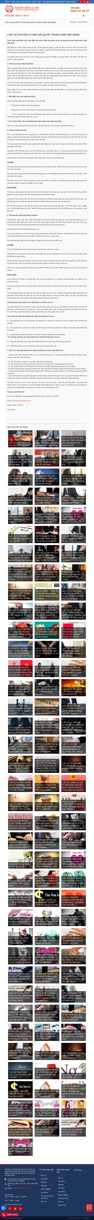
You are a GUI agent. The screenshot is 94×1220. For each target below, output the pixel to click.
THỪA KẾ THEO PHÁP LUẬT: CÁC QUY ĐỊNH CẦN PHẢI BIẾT (20, 1074)
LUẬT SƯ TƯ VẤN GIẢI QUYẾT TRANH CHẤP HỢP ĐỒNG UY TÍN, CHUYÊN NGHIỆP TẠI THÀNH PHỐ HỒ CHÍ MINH (73, 727)
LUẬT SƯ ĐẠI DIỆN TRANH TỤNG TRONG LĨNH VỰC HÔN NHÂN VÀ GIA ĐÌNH (46, 1113)
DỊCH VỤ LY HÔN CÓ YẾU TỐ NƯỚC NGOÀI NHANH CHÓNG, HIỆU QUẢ (72, 940)
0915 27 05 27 (80, 10)
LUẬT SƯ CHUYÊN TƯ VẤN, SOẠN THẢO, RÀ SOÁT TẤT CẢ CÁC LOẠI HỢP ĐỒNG (20, 1132)
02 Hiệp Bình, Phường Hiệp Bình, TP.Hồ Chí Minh (59, 1)
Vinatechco (86, 1218)
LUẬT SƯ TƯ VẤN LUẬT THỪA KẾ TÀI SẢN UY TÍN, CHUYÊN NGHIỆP (19, 1093)
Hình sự (61, 1202)
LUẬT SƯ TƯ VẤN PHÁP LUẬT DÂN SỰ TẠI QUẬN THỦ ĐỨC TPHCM (72, 691)
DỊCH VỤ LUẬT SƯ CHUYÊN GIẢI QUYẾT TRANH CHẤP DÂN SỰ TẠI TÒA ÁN (47, 921)
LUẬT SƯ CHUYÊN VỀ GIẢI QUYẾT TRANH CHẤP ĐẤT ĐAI (20, 1151)
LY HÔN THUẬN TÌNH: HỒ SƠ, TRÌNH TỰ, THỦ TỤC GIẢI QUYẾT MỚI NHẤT (72, 959)
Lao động (61, 1191)
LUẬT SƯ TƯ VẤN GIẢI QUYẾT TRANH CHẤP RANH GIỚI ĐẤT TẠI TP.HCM (20, 500)
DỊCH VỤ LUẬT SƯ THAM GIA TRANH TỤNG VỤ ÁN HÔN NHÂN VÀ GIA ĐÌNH (45, 538)
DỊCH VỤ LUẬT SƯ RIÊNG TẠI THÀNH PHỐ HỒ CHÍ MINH (19, 519)
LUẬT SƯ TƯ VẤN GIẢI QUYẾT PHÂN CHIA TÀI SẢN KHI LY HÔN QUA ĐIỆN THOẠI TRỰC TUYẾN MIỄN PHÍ (73, 1091)
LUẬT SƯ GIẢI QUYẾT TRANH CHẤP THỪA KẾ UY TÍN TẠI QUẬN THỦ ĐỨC (46, 806)
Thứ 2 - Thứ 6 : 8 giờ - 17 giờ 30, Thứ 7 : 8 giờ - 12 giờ (23, 1)
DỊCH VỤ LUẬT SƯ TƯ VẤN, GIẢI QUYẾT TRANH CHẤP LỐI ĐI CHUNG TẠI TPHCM (20, 959)
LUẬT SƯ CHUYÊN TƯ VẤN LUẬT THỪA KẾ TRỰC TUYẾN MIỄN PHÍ (73, 1055)
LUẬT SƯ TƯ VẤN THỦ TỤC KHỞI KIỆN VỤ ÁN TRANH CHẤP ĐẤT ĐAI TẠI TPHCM (20, 557)
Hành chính (62, 1205)
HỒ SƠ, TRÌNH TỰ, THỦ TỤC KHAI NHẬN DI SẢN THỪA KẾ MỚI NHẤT (72, 1017)
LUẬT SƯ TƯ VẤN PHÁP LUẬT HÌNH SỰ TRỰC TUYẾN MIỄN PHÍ (19, 940)
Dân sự (43, 1175)
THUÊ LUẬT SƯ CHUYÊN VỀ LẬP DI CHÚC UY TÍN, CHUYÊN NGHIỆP (72, 1132)
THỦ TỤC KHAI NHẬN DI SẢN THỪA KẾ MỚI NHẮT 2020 (72, 844)
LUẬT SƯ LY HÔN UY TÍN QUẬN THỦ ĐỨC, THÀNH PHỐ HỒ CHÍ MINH (45, 787)
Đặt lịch (89, 1210)
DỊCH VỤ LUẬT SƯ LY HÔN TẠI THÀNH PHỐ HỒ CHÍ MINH (20, 883)
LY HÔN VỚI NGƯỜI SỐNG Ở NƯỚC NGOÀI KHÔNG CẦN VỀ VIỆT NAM (46, 462)
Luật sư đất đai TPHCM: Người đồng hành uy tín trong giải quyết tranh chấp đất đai (46, 442)
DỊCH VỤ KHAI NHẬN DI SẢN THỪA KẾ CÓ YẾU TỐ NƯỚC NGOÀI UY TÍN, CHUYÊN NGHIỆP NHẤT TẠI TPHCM (20, 574)
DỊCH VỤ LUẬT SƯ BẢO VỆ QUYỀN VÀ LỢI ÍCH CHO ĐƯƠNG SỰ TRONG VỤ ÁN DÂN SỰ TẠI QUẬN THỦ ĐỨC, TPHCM (46, 613)
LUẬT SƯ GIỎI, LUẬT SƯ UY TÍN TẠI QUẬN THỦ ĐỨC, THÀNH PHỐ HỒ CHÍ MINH (20, 806)
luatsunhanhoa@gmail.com (21, 401)
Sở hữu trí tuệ (63, 1198)
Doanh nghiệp (63, 1195)
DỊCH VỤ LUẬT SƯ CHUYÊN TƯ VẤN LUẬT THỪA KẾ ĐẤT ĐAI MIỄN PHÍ (47, 1093)
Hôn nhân (44, 1179)
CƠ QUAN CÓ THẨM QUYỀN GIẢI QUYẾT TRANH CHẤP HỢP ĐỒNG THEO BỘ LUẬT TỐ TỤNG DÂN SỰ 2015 (47, 727)
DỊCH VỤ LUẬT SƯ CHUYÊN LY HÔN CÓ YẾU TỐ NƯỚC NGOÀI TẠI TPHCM (73, 1113)
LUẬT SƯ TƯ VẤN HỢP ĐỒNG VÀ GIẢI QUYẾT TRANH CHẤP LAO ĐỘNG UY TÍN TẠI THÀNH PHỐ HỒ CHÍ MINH (20, 1110)
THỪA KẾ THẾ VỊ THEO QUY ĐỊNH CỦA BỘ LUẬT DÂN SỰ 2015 (46, 1055)
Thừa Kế (44, 1185)
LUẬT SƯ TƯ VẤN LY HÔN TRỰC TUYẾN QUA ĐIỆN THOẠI (72, 538)
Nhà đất (61, 1185)
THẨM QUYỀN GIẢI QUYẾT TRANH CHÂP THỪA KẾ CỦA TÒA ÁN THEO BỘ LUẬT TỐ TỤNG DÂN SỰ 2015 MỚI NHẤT (46, 996)
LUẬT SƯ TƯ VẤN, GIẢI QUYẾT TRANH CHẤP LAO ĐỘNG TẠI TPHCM (46, 940)
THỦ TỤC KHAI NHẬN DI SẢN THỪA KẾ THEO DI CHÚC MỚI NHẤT (45, 1036)
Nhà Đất (44, 1182)
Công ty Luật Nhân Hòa (15, 1218)
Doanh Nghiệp (46, 1189)
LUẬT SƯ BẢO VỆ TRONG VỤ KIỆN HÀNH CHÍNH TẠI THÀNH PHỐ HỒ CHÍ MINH (20, 921)
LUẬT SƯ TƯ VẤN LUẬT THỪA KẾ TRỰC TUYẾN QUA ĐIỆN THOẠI (45, 500)
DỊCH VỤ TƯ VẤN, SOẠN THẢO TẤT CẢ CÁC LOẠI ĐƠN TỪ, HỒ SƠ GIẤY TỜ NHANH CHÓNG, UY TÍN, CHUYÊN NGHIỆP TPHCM (45, 766)
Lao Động (44, 1192)
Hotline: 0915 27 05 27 (17, 15)
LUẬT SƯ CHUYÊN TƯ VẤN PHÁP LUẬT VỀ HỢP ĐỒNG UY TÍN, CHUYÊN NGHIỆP (20, 730)
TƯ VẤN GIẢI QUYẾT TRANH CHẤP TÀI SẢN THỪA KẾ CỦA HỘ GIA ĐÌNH (46, 902)
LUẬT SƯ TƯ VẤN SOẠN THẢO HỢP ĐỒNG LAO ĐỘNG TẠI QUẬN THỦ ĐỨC (46, 710)
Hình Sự (44, 1201)
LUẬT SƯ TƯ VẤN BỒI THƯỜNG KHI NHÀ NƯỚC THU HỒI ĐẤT (19, 538)
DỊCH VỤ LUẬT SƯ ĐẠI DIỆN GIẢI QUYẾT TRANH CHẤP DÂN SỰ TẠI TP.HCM (73, 500)
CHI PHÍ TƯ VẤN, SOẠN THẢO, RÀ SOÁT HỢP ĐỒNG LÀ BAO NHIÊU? (18, 844)
